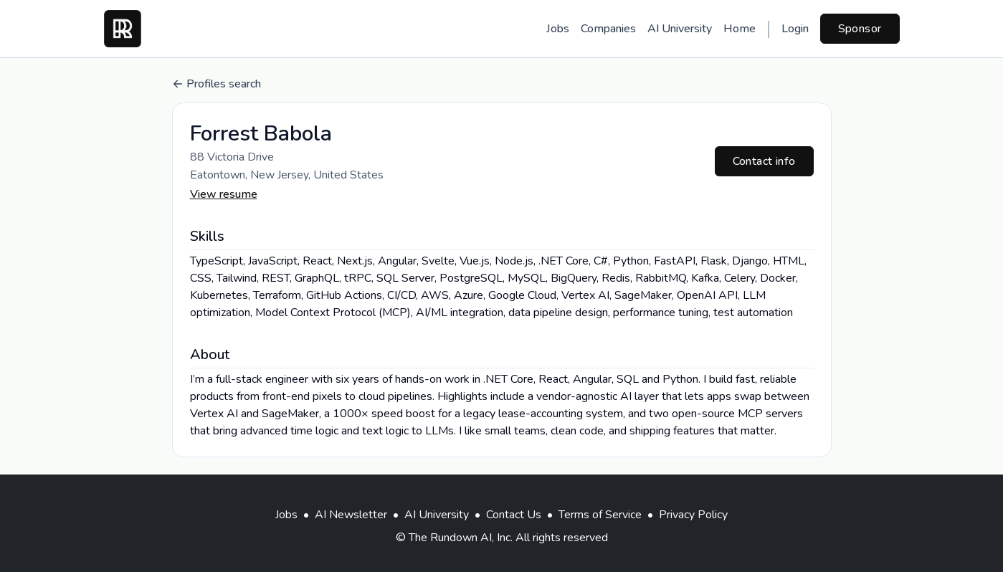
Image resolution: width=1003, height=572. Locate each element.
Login (795, 29)
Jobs (557, 29)
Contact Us (513, 515)
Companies (608, 29)
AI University (679, 29)
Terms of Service (600, 515)
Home (739, 29)
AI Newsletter (351, 515)
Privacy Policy (693, 515)
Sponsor (860, 29)
